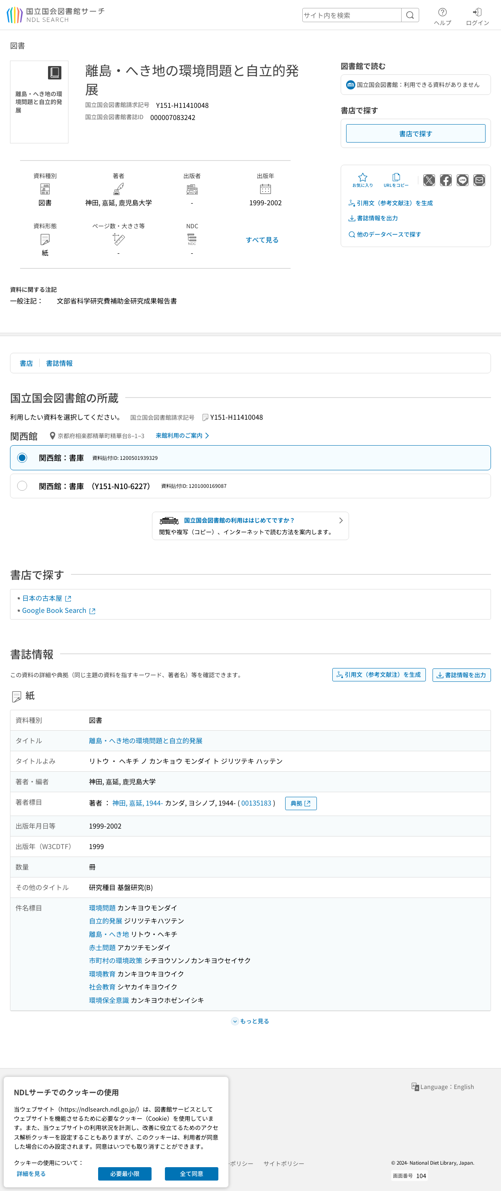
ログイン (477, 15)
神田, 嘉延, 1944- (137, 803)
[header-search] (360, 15)
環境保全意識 (109, 1000)
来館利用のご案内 (184, 436)
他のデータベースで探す (384, 234)
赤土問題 (102, 947)
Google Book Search (59, 610)
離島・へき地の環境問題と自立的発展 (145, 740)
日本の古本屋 (47, 598)
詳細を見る (31, 1173)
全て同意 (191, 1173)
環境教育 (102, 974)
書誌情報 (59, 363)
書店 (26, 363)
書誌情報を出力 (373, 218)
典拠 (301, 803)
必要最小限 (124, 1173)
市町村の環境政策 (115, 960)
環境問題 (102, 908)
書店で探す (416, 133)
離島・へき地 (109, 934)
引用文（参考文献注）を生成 (390, 203)
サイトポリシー (283, 1163)
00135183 (256, 803)
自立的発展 (105, 921)
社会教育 (102, 987)
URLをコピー (396, 180)
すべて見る (262, 240)
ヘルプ (442, 15)
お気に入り (362, 180)
